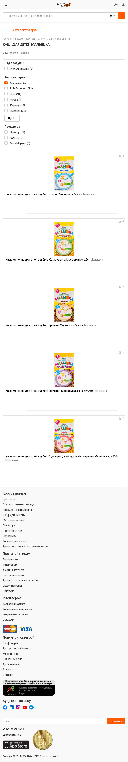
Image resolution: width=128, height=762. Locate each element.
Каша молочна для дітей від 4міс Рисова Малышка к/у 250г (50, 194)
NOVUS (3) (16, 138)
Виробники (9, 536)
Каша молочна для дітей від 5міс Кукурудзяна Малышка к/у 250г (54, 259)
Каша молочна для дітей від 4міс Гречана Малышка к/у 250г (51, 325)
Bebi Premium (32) (21, 88)
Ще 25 (12, 118)
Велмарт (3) (17, 132)
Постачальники (12, 530)
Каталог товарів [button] (21, 30)
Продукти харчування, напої (30, 39)
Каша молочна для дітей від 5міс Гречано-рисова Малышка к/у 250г (56, 391)
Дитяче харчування (59, 39)
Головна (7, 39)
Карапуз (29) (18, 105)
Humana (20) (18, 111)
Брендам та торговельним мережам (25, 546)
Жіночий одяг (11, 653)
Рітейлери (9, 525)
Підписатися (116, 721)
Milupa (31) (17, 99)
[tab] (64, 30)
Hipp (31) (15, 94)
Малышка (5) (18, 83)
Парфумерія (10, 643)
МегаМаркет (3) (20, 143)
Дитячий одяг (11, 664)
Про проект (10, 499)
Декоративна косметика (18, 648)
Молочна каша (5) (21, 68)
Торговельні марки (14, 541)
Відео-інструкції (12, 585)
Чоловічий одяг (12, 659)
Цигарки (8, 674)
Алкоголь (9, 669)
